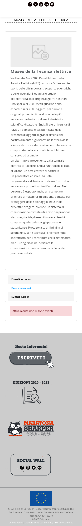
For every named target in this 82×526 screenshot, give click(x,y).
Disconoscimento (64, 522)
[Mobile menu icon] (7, 12)
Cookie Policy (16, 522)
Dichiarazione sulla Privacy (39, 522)
